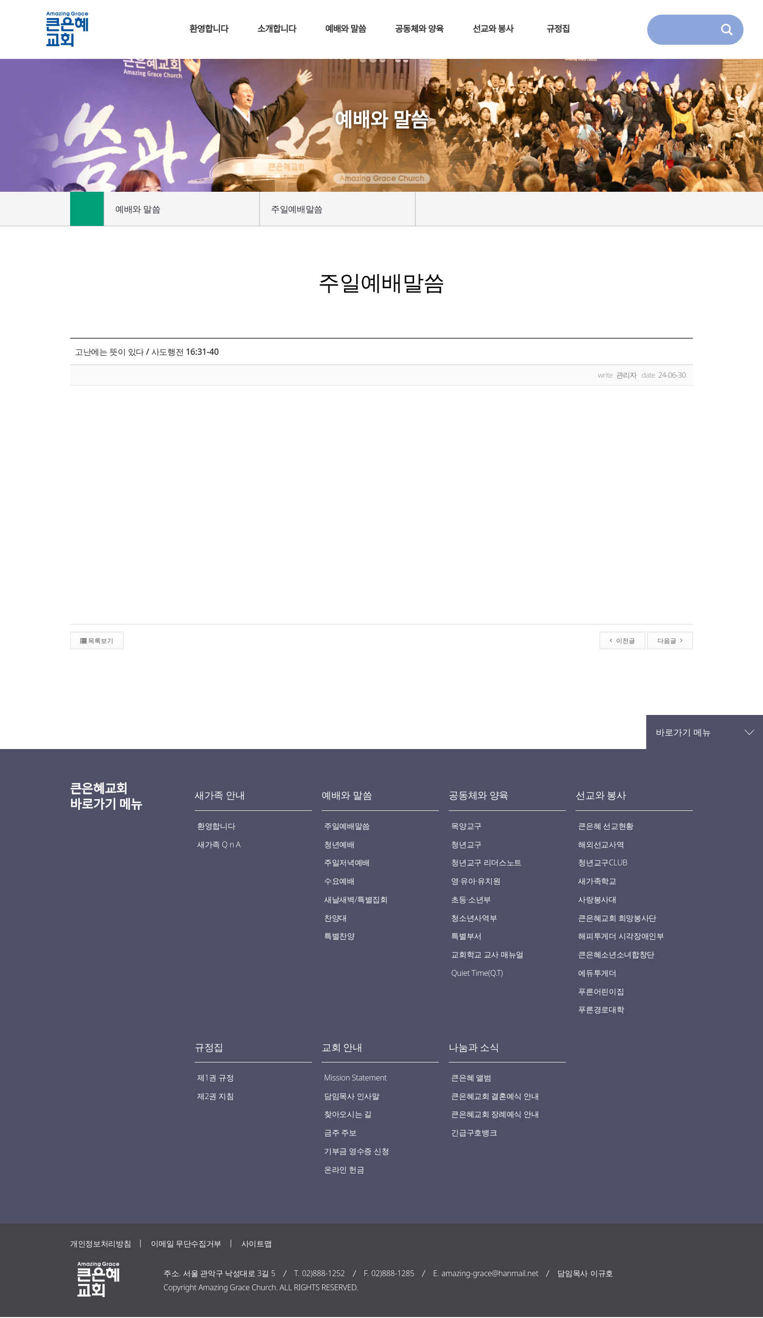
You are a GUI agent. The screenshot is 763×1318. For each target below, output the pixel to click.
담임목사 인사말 (352, 1096)
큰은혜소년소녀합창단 (616, 955)
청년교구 (466, 844)
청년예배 (339, 844)
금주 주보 (340, 1133)
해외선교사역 (601, 844)
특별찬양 (339, 936)
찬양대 (335, 918)
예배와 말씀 (182, 209)
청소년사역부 (474, 918)
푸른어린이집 (601, 992)
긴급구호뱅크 (474, 1133)
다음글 (670, 640)
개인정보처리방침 (100, 1244)
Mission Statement (355, 1078)
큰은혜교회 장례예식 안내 (495, 1115)
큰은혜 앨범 (471, 1078)
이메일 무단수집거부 (186, 1244)
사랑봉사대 (597, 899)
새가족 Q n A (218, 844)
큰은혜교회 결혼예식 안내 (495, 1096)
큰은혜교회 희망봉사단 (617, 918)
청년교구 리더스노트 (486, 863)
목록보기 (96, 640)
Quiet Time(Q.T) (477, 973)
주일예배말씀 (338, 209)
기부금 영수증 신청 (356, 1152)
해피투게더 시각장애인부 (621, 936)
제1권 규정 (215, 1078)
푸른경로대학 (601, 1010)
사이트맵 (256, 1244)
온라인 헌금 (344, 1170)
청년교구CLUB (602, 863)
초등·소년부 (471, 899)
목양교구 (466, 826)
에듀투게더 (597, 973)
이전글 (622, 640)
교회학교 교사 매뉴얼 (487, 955)
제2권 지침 (215, 1096)
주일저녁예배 (347, 863)
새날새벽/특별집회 (356, 899)
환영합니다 (216, 826)
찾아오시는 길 (348, 1115)
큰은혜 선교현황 (606, 826)
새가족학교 (597, 881)
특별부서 (466, 936)
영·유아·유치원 (475, 881)
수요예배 (339, 881)
